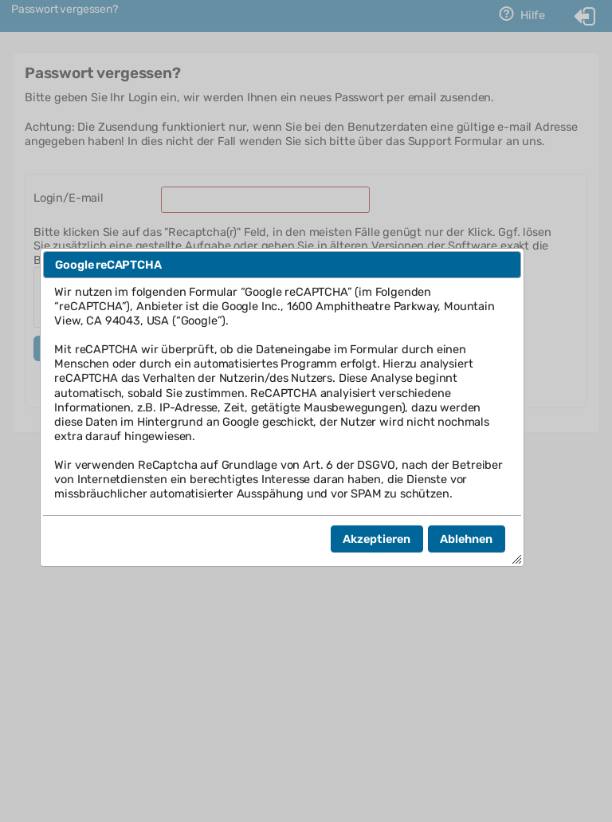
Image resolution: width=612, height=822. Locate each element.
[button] (377, 539)
